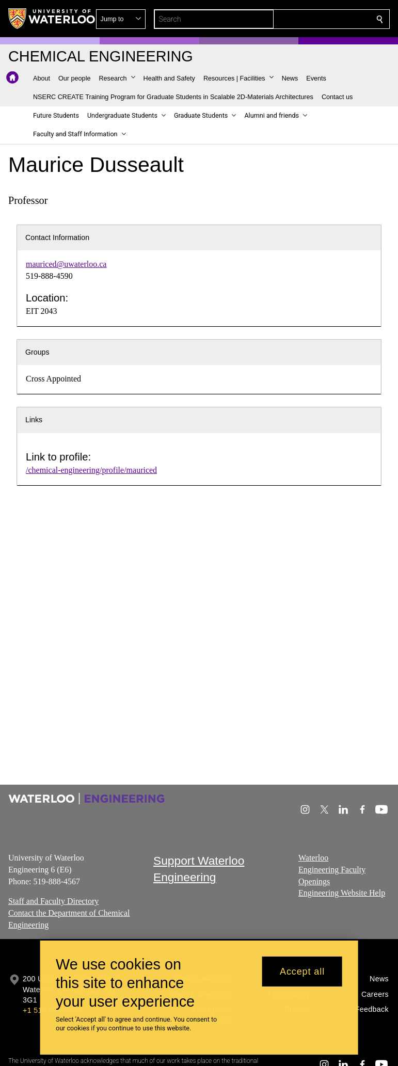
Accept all (302, 971)
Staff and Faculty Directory (53, 901)
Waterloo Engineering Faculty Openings (331, 869)
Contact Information (57, 237)
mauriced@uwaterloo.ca (66, 264)
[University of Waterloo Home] (52, 18)
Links (33, 420)
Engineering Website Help (341, 892)
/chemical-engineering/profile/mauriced (91, 470)
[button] (305, 19)
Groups (37, 352)
